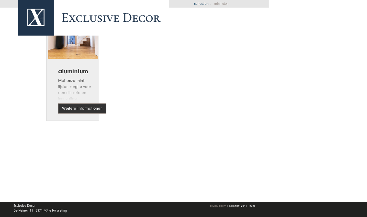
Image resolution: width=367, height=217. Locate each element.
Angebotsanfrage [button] (304, 25)
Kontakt (293, 103)
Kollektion (321, 59)
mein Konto (299, 121)
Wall (321, 74)
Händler (321, 88)
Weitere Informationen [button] (82, 108)
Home (291, 45)
